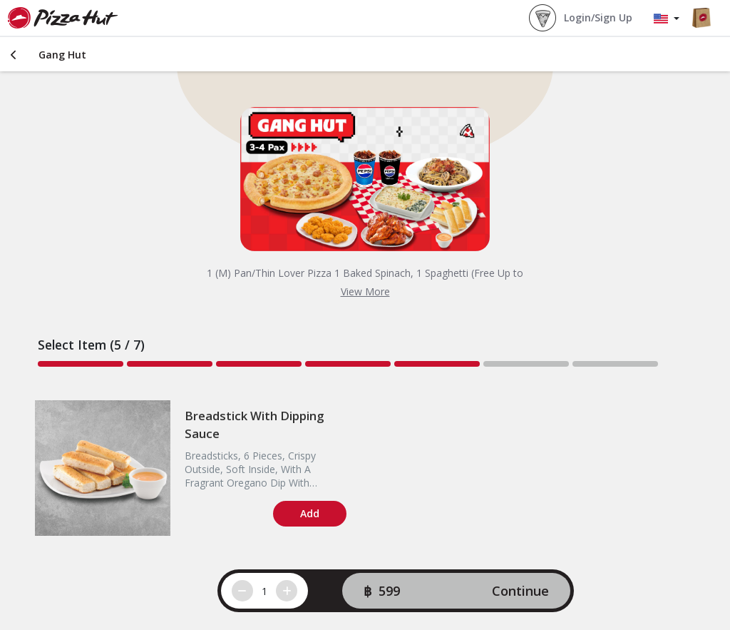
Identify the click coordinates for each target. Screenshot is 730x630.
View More (365, 291)
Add (309, 513)
